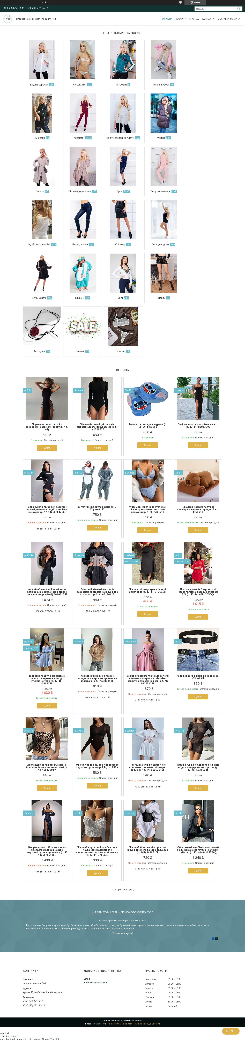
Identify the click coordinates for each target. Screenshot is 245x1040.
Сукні (38, 191)
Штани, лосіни (160, 191)
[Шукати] (238, 8)
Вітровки (121, 84)
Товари (180, 18)
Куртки (119, 137)
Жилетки (201, 84)
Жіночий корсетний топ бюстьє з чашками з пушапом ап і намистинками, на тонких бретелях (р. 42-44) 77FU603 (97, 798)
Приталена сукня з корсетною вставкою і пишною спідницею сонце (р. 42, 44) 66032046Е (147, 714)
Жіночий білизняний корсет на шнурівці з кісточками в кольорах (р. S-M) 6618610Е (147, 796)
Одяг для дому (39, 244)
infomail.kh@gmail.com (95, 929)
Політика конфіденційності (147, 970)
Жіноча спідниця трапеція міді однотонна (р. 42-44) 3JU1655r (147, 537)
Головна (167, 18)
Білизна (120, 297)
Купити (46, 394)
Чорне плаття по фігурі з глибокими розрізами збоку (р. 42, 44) (47, 373)
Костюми (38, 137)
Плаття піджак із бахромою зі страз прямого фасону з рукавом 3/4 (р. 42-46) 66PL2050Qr (198, 538)
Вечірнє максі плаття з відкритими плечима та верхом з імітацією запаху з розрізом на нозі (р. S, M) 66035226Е (148, 626)
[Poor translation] (12, 990)
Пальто (160, 137)
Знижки (80, 297)
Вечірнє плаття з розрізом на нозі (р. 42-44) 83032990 (198, 372)
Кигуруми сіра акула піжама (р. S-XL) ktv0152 (97, 454)
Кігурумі (119, 244)
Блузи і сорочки (39, 84)
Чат (230, 1031)
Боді (159, 244)
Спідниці (200, 191)
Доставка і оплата (229, 18)
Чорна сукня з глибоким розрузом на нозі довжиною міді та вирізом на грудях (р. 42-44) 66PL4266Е (47, 456)
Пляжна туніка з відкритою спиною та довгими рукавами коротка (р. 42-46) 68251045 (198, 714)
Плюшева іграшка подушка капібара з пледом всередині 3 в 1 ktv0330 (198, 456)
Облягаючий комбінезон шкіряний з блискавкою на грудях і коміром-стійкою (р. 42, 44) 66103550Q (198, 796)
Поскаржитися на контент (120, 970)
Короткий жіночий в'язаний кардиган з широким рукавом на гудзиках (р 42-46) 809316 (97, 625)
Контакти (208, 18)
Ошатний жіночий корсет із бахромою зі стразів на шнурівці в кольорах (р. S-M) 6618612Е (97, 538)
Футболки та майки (119, 191)
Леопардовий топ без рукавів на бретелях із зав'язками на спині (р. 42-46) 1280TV (47, 714)
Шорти (201, 244)
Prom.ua (139, 967)
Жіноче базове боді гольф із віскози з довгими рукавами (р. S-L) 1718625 (97, 373)
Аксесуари (40, 297)
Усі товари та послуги (121, 836)
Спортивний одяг (79, 191)
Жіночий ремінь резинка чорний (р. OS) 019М (198, 623)
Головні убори (160, 84)
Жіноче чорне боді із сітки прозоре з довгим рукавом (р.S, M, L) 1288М (97, 712)
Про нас (194, 18)
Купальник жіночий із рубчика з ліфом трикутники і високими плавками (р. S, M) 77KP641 (148, 456)
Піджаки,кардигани (200, 137)
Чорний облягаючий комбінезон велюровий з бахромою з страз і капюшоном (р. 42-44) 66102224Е (46, 538)
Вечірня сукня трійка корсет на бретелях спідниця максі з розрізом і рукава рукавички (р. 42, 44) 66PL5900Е (47, 798)
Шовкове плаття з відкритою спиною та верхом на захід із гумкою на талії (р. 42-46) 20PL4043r (47, 626)
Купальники (79, 84)
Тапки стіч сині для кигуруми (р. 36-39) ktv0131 (148, 372)
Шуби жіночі (79, 244)
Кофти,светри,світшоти (79, 137)
